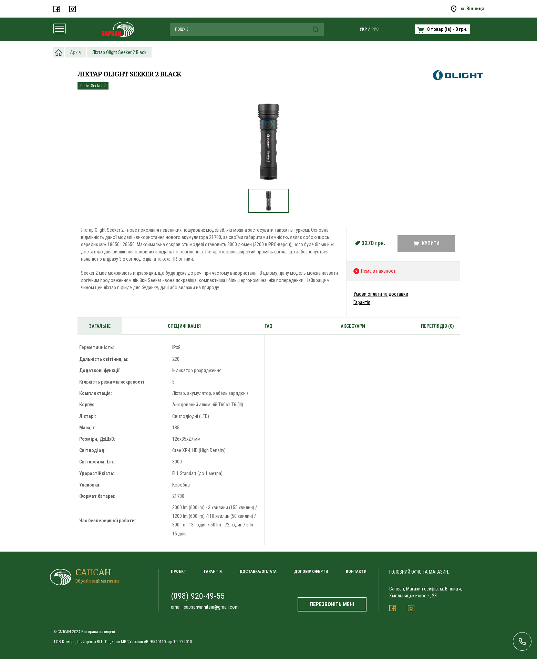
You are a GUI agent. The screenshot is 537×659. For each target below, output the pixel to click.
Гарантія (361, 302)
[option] (269, 145)
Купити (426, 244)
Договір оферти (311, 571)
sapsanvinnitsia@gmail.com (211, 607)
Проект (178, 571)
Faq (268, 326)
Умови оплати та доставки (380, 294)
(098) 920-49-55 (198, 596)
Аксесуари (353, 326)
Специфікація (184, 326)
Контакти (356, 571)
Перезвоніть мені (332, 604)
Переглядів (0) (437, 326)
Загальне (100, 326)
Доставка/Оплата (258, 571)
